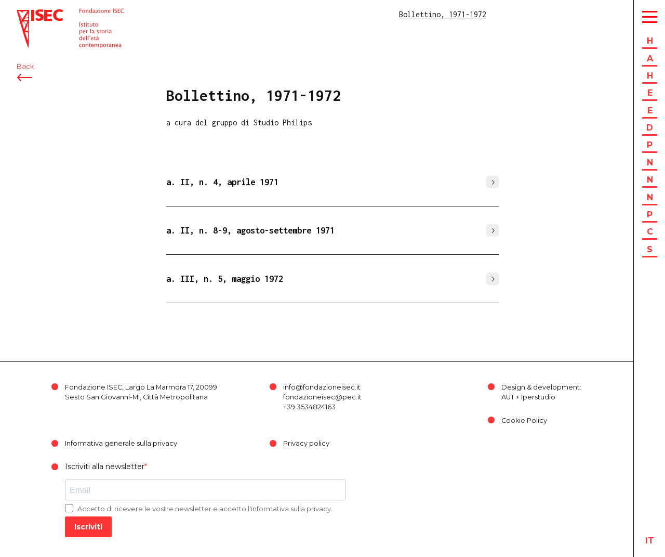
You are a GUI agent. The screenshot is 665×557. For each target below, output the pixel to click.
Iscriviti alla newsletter (104, 466)
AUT (507, 397)
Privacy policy (306, 443)
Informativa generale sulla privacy (121, 443)
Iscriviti (88, 527)
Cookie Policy (524, 420)
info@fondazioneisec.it (322, 387)
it (649, 541)
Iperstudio (538, 397)
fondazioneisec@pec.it (322, 397)
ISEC (25, 14)
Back (25, 66)
